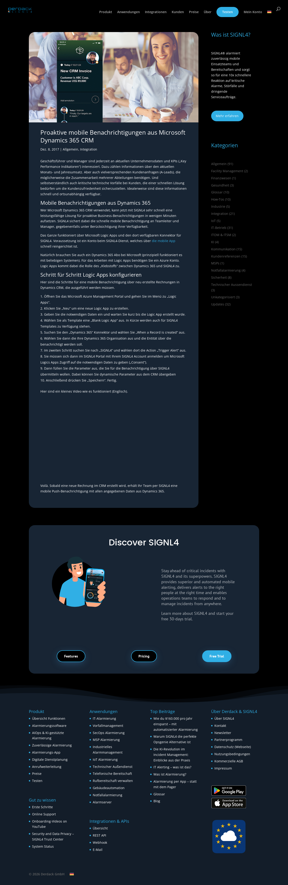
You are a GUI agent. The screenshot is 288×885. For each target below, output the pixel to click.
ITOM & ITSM (221, 235)
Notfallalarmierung (226, 270)
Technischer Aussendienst (231, 284)
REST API (99, 835)
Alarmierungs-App (46, 752)
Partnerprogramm (228, 739)
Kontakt (220, 725)
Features (71, 656)
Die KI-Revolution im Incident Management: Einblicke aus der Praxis (171, 754)
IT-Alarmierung (104, 718)
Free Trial (217, 656)
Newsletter (222, 733)
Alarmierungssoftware (49, 725)
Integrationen (156, 12)
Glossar (217, 192)
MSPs (215, 263)
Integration (88, 149)
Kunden (178, 12)
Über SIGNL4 (224, 718)
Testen (227, 12)
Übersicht (100, 828)
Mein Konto (253, 12)
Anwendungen (128, 12)
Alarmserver (102, 802)
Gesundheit (220, 185)
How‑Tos (217, 199)
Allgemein (70, 149)
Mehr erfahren (227, 116)
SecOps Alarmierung (109, 733)
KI (212, 242)
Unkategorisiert (223, 297)
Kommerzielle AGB (228, 761)
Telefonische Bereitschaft (112, 773)
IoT (213, 221)
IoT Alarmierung (105, 759)
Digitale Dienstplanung (50, 759)
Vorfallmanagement (108, 725)
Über (207, 12)
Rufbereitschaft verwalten (113, 780)
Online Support (44, 814)
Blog (156, 801)
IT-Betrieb (218, 227)
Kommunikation (223, 249)
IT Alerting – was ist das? (172, 767)
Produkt (105, 12)
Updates (217, 304)
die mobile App (163, 241)
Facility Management (227, 171)
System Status (43, 846)
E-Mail (97, 849)
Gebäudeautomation (109, 788)
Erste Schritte (42, 807)
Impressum (223, 768)
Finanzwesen (221, 178)
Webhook (100, 842)
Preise (194, 12)
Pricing (144, 656)
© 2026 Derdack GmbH (47, 874)
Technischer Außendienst (112, 766)
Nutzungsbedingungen (232, 754)
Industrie (218, 206)
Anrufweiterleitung (46, 766)
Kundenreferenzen (225, 256)
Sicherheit (219, 277)
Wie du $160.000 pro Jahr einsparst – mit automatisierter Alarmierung (175, 724)
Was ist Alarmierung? (169, 774)
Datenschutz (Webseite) (232, 747)
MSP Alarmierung (106, 739)
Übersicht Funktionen (48, 718)
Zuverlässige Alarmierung (52, 745)
